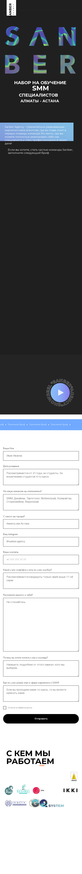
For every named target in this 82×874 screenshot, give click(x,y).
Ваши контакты (10, 552)
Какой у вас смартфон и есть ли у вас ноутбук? (27, 570)
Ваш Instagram (10, 534)
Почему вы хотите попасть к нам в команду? (25, 658)
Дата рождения (11, 466)
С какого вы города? (14, 516)
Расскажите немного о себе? (18, 595)
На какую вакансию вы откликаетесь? (22, 491)
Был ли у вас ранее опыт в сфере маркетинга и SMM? (31, 683)
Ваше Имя (8, 448)
